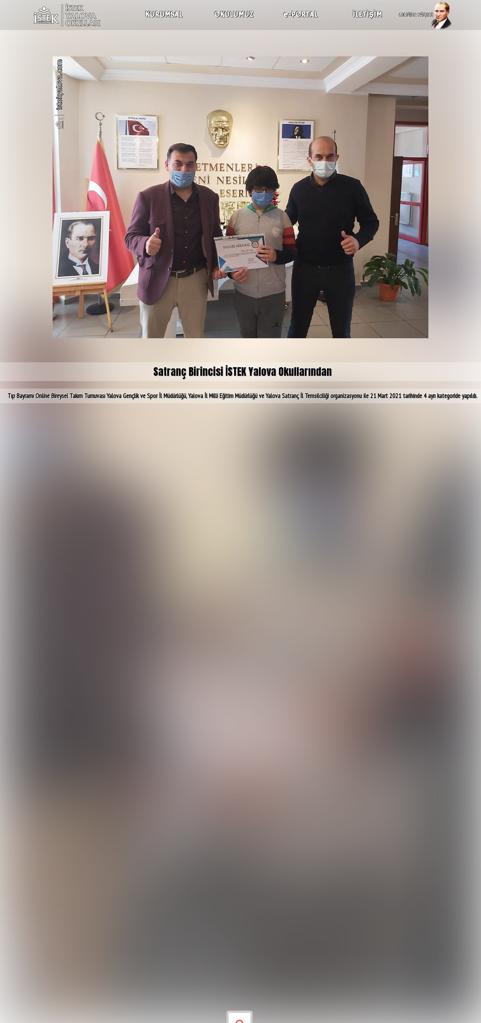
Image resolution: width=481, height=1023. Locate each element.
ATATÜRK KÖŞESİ (416, 14)
